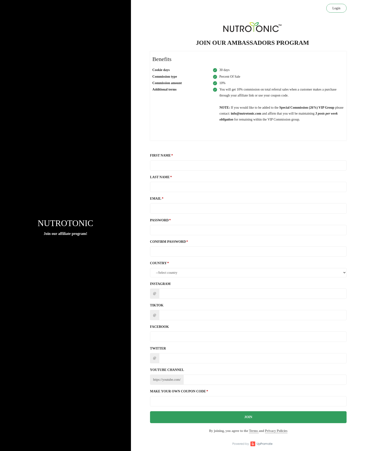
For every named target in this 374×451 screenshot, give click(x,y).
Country (158, 263)
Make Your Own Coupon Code (178, 391)
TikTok (157, 305)
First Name (160, 155)
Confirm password (168, 241)
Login (336, 8)
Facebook (159, 327)
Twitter (158, 348)
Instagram (160, 284)
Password (159, 220)
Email (155, 198)
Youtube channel (167, 370)
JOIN (248, 417)
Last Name (160, 177)
